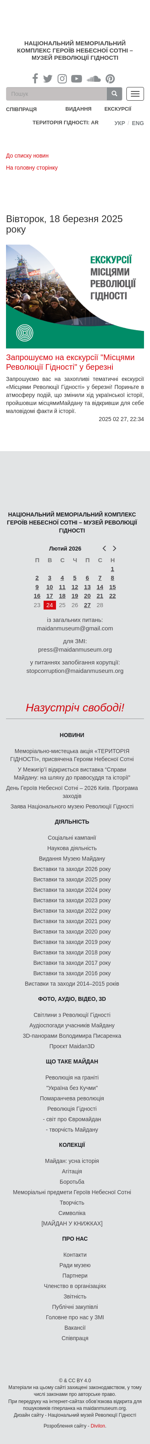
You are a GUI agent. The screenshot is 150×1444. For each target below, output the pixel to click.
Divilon (98, 1426)
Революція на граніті (72, 1077)
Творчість (72, 1202)
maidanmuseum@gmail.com (75, 628)
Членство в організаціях (75, 1286)
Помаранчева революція (72, 1098)
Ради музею (75, 1265)
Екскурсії (117, 109)
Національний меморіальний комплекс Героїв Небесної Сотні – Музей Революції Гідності (75, 50)
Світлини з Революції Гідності (72, 1015)
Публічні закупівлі (75, 1307)
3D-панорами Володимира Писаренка (72, 1036)
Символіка (72, 1213)
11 (62, 586)
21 (99, 595)
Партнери (75, 1275)
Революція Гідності (71, 1109)
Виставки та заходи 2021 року (72, 921)
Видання (78, 109)
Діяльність (72, 821)
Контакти (74, 1255)
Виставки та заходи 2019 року (72, 942)
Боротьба (72, 1182)
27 (87, 604)
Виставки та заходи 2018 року (72, 952)
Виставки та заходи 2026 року (72, 869)
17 (49, 595)
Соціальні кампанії (72, 837)
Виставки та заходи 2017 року (72, 963)
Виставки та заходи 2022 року (72, 910)
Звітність (75, 1296)
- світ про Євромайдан (72, 1119)
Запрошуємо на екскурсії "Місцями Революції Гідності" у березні (70, 362)
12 (75, 586)
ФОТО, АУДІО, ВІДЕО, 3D (72, 999)
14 (99, 586)
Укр (119, 123)
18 (62, 595)
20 (87, 595)
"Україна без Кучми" (72, 1088)
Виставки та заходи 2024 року (72, 890)
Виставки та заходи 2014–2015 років (72, 983)
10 (49, 586)
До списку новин (27, 155)
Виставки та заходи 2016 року (72, 973)
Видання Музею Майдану (72, 858)
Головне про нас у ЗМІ (75, 1317)
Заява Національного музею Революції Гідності (72, 806)
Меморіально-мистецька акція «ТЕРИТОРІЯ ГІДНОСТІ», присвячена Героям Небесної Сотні (72, 755)
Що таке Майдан (72, 1061)
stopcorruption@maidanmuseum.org (75, 670)
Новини (72, 735)
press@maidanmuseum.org (75, 649)
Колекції (72, 1145)
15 (112, 586)
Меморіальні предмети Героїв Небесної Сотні (72, 1192)
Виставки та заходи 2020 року (72, 931)
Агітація (72, 1171)
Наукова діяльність (72, 848)
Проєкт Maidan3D (71, 1046)
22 (112, 595)
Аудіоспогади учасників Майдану (72, 1025)
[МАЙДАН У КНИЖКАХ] (72, 1223)
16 (37, 595)
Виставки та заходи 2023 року (72, 900)
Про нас (75, 1238)
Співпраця (75, 1338)
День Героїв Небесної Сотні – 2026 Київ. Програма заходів (72, 792)
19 (75, 595)
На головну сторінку (32, 167)
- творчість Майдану (72, 1129)
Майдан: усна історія (72, 1161)
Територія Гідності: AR (66, 122)
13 (87, 586)
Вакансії (75, 1328)
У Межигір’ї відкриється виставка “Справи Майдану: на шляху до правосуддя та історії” (72, 773)
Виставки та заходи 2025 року (72, 879)
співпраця (21, 109)
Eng (138, 123)
